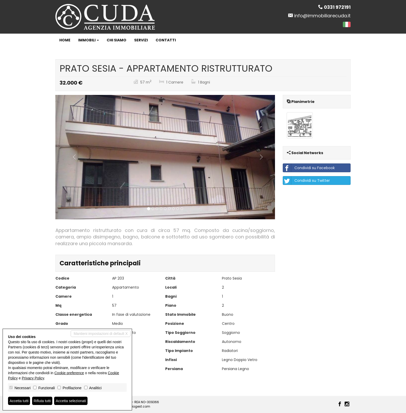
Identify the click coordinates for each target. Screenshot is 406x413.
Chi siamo (116, 40)
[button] (71, 157)
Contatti (166, 40)
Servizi (141, 40)
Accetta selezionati (71, 401)
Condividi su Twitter (306, 180)
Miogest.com (139, 406)
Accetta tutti (19, 401)
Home (64, 40)
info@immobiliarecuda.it (322, 15)
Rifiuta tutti (42, 401)
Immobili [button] (88, 40)
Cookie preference (69, 373)
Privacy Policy (33, 378)
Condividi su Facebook (309, 168)
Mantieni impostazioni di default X (101, 334)
